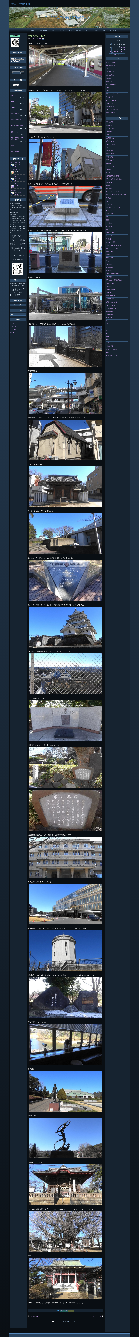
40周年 (107, 324)
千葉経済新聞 (109, 97)
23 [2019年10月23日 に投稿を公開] (117, 51)
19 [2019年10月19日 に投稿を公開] (124, 49)
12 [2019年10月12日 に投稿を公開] (124, 47)
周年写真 (108, 336)
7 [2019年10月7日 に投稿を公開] (112, 47)
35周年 (107, 321)
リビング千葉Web (111, 100)
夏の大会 (13, 95)
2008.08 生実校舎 (110, 305)
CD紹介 (108, 173)
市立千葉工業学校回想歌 (112, 176)
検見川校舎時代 (110, 160)
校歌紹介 (70, 30)
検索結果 (108, 352)
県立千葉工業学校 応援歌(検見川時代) (116, 195)
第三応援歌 (109, 204)
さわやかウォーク (16, 132)
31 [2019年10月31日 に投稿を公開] (119, 52)
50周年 (107, 327)
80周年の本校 (109, 317)
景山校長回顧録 (110, 157)
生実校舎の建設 (110, 283)
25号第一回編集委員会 (17, 125)
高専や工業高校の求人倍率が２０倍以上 (17, 138)
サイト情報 (113, 30)
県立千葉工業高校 (111, 62)
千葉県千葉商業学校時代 (112, 273)
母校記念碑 (78, 30)
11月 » (119, 54)
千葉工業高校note (110, 65)
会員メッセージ (110, 141)
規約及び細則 (109, 125)
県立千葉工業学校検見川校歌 (114, 179)
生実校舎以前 (109, 311)
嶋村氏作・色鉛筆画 (111, 349)
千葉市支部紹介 (44, 30)
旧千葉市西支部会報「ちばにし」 (115, 245)
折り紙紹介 (109, 239)
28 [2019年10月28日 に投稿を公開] (112, 52)
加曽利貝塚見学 (15, 113)
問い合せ (104, 30)
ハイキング (109, 236)
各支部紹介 (109, 131)
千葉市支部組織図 (111, 144)
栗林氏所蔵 (109, 270)
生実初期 (108, 292)
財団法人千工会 (110, 75)
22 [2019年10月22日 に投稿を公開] (114, 51)
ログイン (12, 323)
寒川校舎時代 (109, 267)
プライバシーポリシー (112, 355)
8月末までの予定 (15, 101)
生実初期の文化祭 (111, 295)
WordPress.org (14, 333)
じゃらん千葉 (109, 103)
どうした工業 (15, 176)
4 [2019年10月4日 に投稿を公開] (121, 46)
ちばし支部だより (111, 138)
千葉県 (107, 87)
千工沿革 (53, 30)
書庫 (87, 30)
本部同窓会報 (109, 150)
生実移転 (108, 286)
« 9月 (114, 54)
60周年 (107, 333)
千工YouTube (109, 68)
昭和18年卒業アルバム (112, 308)
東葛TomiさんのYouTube (112, 112)
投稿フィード (14, 326)
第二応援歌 (109, 201)
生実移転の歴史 (110, 153)
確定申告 (13, 190)
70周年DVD (109, 210)
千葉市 (107, 90)
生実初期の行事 (110, 299)
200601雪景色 (109, 277)
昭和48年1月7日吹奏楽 (112, 248)
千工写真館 (61, 30)
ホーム (26, 30)
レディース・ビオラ (111, 81)
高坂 (16, 185)
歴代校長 (108, 343)
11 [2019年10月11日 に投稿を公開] (121, 47)
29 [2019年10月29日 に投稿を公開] (114, 52)
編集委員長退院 (15, 151)
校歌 (107, 216)
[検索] (16, 85)
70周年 (107, 330)
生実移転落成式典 (111, 289)
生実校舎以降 (109, 314)
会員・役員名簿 (110, 128)
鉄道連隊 (108, 163)
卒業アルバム (109, 339)
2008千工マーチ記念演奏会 (113, 191)
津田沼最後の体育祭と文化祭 (114, 280)
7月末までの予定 (15, 107)
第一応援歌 (109, 198)
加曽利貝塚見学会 (16, 119)
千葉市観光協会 (110, 106)
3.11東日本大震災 (110, 242)
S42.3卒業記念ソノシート (113, 207)
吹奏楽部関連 (109, 346)
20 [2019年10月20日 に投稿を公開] (110, 51)
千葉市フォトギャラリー (112, 94)
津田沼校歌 (109, 182)
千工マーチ (109, 188)
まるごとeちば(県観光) (112, 109)
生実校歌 (108, 185)
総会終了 (13, 145)
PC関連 (96, 30)
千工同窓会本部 (110, 72)
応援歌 (107, 220)
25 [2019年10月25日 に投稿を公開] (121, 51)
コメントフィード (15, 329)
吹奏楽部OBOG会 (111, 84)
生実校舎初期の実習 (111, 302)
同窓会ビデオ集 (110, 232)
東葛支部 (108, 78)
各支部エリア (34, 30)
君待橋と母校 (109, 251)
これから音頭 (109, 213)
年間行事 (108, 134)
